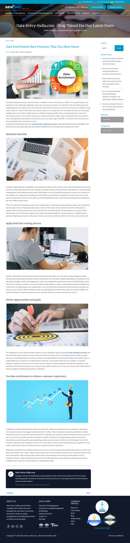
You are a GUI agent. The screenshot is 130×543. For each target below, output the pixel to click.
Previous (9, 493)
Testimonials (75, 519)
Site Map (42, 519)
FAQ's (73, 521)
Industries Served (73, 13)
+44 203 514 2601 (101, 2)
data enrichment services (78, 353)
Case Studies (75, 510)
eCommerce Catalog (51, 508)
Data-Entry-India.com (26, 52)
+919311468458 (117, 2)
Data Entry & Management (15, 13)
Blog (72, 516)
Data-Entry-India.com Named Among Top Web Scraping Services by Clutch (112, 61)
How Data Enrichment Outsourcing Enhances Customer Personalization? (111, 71)
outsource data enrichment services (44, 124)
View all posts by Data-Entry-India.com (28, 485)
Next (88, 493)
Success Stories (97, 7)
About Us (74, 508)
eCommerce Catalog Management (40, 13)
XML (72, 524)
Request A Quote (116, 7)
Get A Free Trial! (102, 528)
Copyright (10, 536)
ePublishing (59, 13)
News (73, 513)
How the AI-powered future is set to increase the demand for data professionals (112, 106)
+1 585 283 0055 (85, 2)
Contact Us (96, 13)
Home (7, 40)
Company (85, 13)
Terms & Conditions (116, 536)
